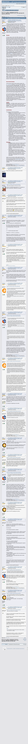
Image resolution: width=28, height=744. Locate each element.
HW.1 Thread (8, 265)
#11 (25, 394)
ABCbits (12, 22)
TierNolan (4, 194)
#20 (25, 607)
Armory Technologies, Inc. (15, 164)
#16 (25, 503)
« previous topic (19, 15)
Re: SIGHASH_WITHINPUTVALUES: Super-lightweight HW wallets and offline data (15, 195)
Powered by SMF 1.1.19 (10, 648)
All (8, 16)
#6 (25, 245)
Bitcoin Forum (4, 12)
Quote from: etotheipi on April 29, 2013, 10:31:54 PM (13, 457)
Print (25, 16)
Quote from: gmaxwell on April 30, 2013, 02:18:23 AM (14, 472)
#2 (25, 168)
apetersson (4, 180)
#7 (25, 268)
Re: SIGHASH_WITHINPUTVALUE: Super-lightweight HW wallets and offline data (15, 394)
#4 (25, 195)
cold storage (17, 355)
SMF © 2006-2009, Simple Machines (19, 648)
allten (3, 437)
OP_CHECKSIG (9, 84)
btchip (3, 244)
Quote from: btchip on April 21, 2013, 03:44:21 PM (13, 286)
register (13, 5)
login (10, 5)
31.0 (5, 8)
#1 (25, 21)
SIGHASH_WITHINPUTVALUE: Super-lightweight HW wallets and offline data (15, 20)
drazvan (3, 283)
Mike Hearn (3, 268)
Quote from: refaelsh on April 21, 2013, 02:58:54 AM (13, 184)
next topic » (24, 15)
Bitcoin (8, 12)
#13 (25, 438)
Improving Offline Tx (18, 159)
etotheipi (3, 408)
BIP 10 (11, 53)
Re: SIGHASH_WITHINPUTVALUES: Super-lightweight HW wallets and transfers (15, 168)
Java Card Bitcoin (12, 265)
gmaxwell (3, 393)
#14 (25, 455)
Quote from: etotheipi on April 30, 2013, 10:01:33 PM (13, 593)
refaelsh (3, 167)
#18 (25, 567)
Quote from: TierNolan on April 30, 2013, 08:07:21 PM (14, 569)
